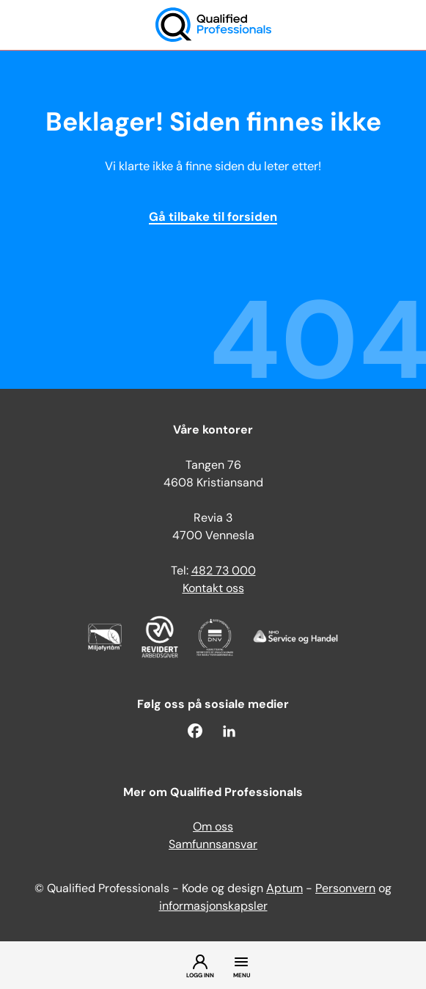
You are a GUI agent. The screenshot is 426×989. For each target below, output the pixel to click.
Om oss (213, 827)
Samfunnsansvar (213, 845)
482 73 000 (223, 571)
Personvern (345, 889)
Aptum (284, 889)
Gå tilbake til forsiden (213, 218)
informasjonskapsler (213, 907)
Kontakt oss (213, 589)
